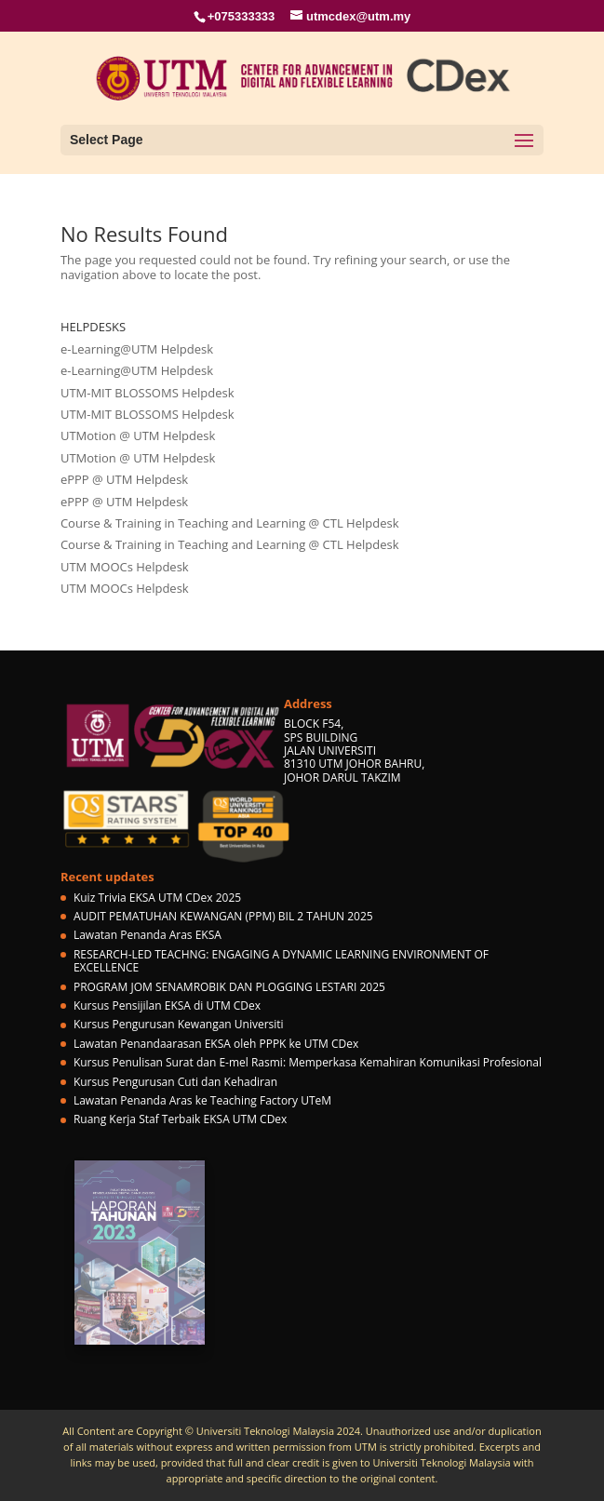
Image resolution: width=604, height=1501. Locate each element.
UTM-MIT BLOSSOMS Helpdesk (147, 392)
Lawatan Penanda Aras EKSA (147, 935)
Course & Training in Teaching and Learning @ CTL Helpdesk (229, 523)
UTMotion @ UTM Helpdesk (137, 435)
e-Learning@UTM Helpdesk (136, 349)
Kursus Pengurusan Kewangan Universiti (179, 1024)
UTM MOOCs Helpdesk (124, 566)
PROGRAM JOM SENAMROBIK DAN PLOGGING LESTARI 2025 (229, 987)
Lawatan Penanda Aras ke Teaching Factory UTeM (202, 1100)
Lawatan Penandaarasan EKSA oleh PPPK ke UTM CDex (216, 1044)
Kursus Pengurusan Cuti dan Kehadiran (175, 1082)
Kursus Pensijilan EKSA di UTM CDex (167, 1005)
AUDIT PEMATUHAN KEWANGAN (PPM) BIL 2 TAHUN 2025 (223, 916)
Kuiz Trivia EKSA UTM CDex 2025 (157, 897)
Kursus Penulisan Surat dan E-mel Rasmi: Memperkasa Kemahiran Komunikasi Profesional (308, 1062)
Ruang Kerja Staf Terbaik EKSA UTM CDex (180, 1119)
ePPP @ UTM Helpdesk (124, 479)
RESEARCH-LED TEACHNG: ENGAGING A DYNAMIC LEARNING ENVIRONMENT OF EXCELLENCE (281, 960)
